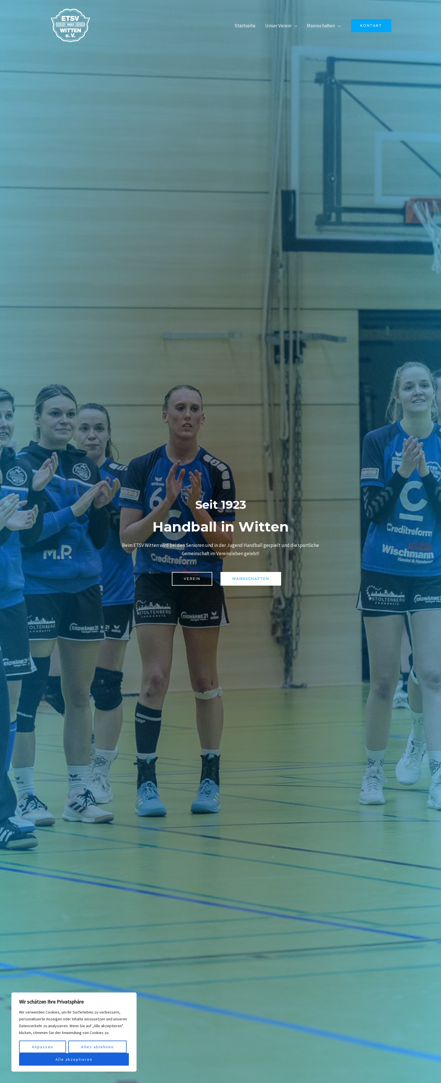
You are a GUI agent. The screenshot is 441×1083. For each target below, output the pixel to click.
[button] (192, 579)
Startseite (244, 25)
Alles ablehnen (97, 1046)
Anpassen (42, 1046)
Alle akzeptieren (73, 1059)
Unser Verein (278, 25)
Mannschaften (321, 25)
